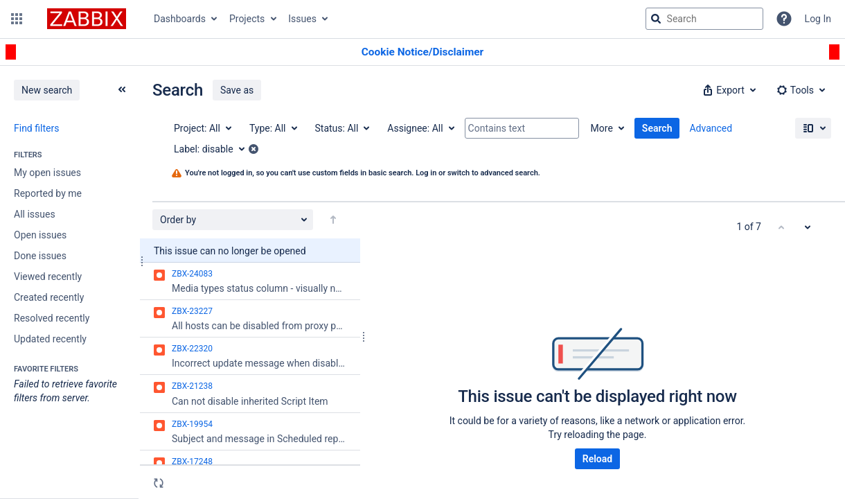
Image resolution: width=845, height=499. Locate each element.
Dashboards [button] (180, 18)
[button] (16, 19)
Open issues (40, 234)
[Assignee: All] (420, 128)
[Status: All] (342, 128)
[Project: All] (202, 128)
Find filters (36, 128)
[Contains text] (522, 128)
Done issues (40, 255)
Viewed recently (48, 276)
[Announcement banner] (422, 52)
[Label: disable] (214, 149)
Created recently (49, 297)
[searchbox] (704, 19)
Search (657, 128)
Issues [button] (302, 18)
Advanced (710, 128)
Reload (597, 458)
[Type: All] (272, 128)
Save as (237, 90)
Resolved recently (51, 318)
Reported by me (48, 193)
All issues (34, 214)
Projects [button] (247, 18)
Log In (818, 18)
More (602, 128)
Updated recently (50, 338)
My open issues (47, 172)
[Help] (784, 19)
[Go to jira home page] (86, 19)
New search (46, 90)
